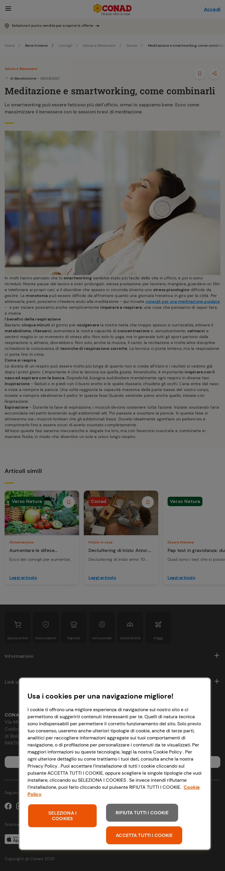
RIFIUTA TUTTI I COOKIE (142, 813)
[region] (115, 763)
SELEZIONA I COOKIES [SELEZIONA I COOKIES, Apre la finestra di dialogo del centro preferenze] (62, 816)
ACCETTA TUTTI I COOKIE (144, 835)
